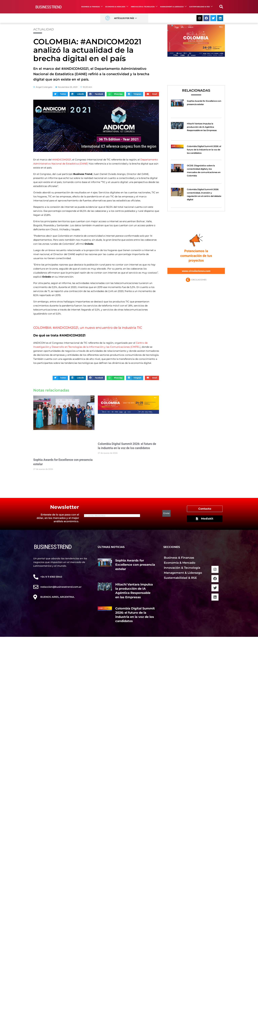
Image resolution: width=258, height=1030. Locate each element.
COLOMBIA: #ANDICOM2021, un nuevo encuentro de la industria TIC (87, 328)
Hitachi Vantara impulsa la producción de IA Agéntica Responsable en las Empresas (202, 127)
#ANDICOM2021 (61, 159)
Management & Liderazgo (173, 6)
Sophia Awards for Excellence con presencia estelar (135, 565)
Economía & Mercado (116, 6)
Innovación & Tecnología (144, 6)
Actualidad (43, 29)
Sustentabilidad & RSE (201, 6)
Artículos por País (125, 18)
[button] (221, 6)
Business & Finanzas (92, 6)
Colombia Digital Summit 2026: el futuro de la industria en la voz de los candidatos (204, 149)
